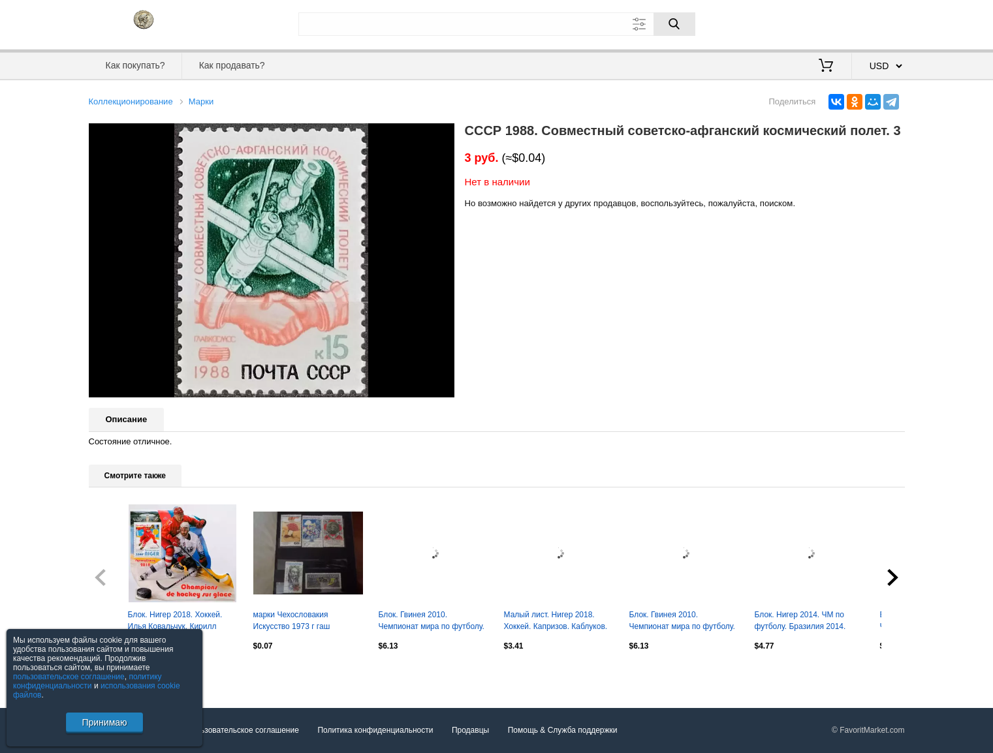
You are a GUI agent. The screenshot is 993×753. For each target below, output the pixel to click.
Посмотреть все (117, 673)
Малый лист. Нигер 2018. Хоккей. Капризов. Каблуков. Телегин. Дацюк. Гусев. (556, 622)
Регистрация (878, 23)
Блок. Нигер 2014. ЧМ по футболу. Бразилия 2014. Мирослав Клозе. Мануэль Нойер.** (803, 622)
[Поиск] (674, 24)
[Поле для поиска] (496, 24)
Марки (201, 101)
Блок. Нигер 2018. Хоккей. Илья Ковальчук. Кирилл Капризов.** (175, 622)
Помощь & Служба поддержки (563, 730)
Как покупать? (135, 65)
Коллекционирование (131, 101)
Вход (828, 23)
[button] (442, 135)
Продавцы (470, 730)
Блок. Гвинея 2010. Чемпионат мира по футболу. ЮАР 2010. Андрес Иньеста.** (684, 622)
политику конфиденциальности (87, 681)
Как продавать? (232, 65)
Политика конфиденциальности (375, 730)
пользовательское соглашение (69, 676)
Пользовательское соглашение (242, 730)
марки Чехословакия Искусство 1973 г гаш (291, 620)
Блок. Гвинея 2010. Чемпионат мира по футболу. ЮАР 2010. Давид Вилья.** (431, 622)
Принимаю (104, 722)
